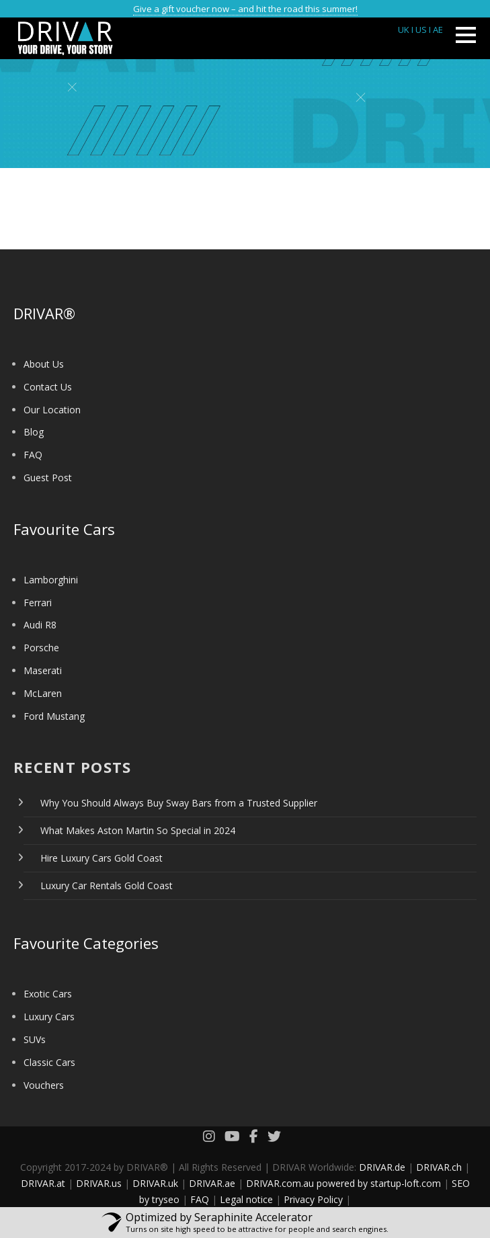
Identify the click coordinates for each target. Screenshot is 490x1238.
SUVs (35, 1039)
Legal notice (246, 1199)
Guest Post (48, 477)
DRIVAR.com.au (280, 1183)
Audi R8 (40, 624)
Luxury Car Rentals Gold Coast (106, 885)
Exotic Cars (48, 993)
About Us (44, 364)
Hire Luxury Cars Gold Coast (101, 858)
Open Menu (465, 35)
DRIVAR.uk (155, 1183)
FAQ (33, 454)
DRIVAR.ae (212, 1183)
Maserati (43, 670)
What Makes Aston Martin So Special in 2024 (137, 830)
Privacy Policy (313, 1199)
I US (419, 30)
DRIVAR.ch (439, 1167)
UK (403, 30)
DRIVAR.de (382, 1167)
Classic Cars (49, 1062)
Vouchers (44, 1085)
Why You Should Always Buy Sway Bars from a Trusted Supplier (178, 802)
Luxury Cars (49, 1016)
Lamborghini (51, 579)
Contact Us (48, 386)
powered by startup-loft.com (379, 1183)
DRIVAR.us (99, 1183)
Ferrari (38, 602)
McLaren (43, 693)
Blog (34, 431)
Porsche (41, 647)
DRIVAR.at (43, 1183)
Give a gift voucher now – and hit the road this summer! (245, 9)
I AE (436, 30)
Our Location (52, 409)
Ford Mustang (54, 716)
